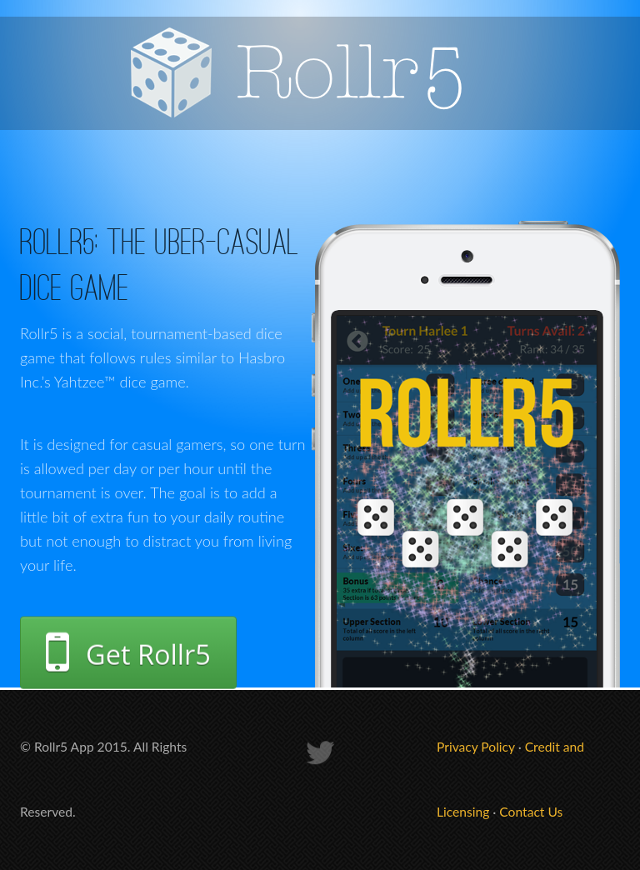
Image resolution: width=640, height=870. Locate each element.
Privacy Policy (476, 746)
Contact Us (530, 811)
